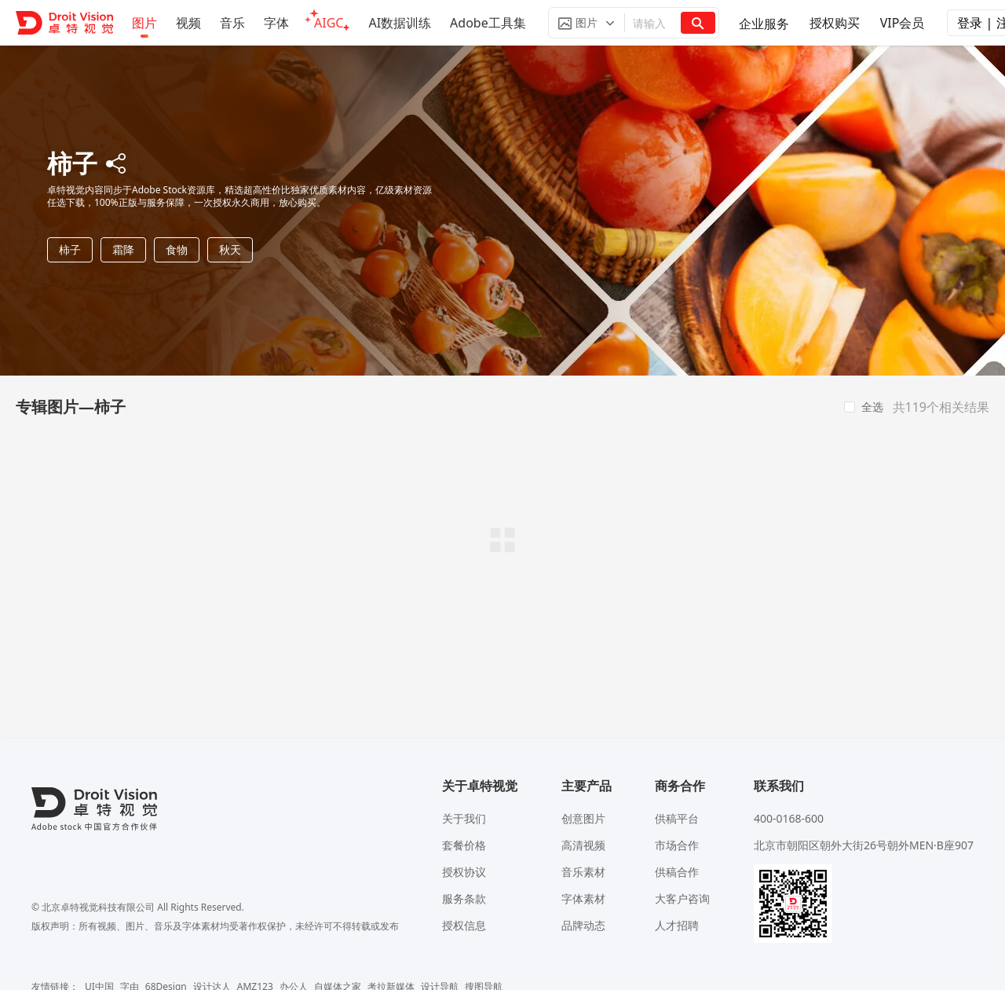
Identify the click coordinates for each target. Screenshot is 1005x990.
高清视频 (583, 845)
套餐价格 (464, 845)
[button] (586, 23)
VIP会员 (902, 22)
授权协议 (464, 871)
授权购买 (834, 22)
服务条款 (464, 898)
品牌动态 (583, 925)
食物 (177, 249)
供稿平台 (677, 818)
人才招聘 (677, 925)
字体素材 (583, 898)
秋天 (230, 249)
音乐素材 (583, 871)
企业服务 (764, 23)
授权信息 (464, 925)
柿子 (70, 249)
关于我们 (464, 818)
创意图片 (583, 818)
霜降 (123, 249)
